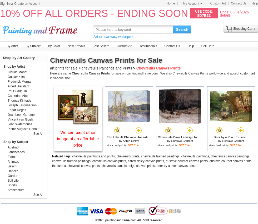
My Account (192, 4)
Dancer (13, 171)
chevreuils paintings (195, 156)
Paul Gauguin (17, 91)
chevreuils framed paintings (160, 156)
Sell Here (207, 46)
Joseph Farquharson (22, 105)
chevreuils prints (128, 156)
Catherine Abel (18, 96)
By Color (54, 46)
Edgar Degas (17, 110)
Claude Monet (17, 72)
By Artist (12, 46)
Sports (12, 185)
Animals (13, 161)
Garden (13, 176)
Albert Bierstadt (18, 86)
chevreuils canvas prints (109, 161)
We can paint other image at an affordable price (78, 138)
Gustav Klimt (17, 77)
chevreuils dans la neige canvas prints (128, 166)
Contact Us (238, 3)
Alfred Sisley (131, 140)
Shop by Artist (14, 66)
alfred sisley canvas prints (146, 161)
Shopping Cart (243, 29)
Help (254, 3)
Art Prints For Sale (40, 29)
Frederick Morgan (20, 81)
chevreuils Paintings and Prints (107, 68)
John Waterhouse (20, 124)
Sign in (5, 4)
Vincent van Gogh (20, 119)
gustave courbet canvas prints (187, 161)
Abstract (13, 147)
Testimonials (148, 46)
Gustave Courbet (182, 140)
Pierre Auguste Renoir (23, 129)
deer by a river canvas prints (176, 166)
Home (171, 3)
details (225, 15)
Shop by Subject (15, 142)
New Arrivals (76, 46)
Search (182, 29)
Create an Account (27, 4)
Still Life (13, 180)
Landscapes (16, 152)
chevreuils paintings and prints (93, 156)
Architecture (16, 190)
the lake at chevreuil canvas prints (76, 166)
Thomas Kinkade (19, 100)
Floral (12, 157)
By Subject (33, 46)
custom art (247, 73)
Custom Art (218, 3)
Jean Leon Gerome (21, 115)
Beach (12, 166)
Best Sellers (100, 46)
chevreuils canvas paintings (230, 156)
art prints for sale (63, 68)
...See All (37, 134)
